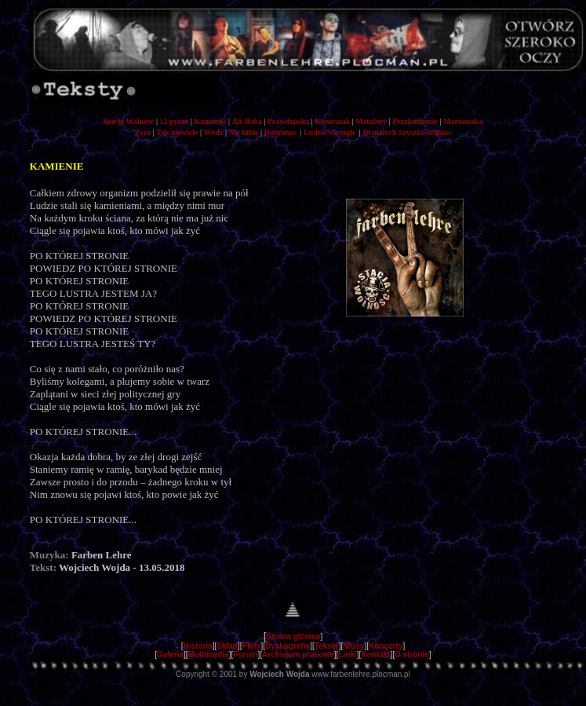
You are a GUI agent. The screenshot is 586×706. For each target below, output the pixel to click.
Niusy (353, 646)
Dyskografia (287, 646)
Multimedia (208, 654)
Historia (198, 646)
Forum (245, 654)
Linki (347, 654)
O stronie (412, 654)
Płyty (251, 646)
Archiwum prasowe (298, 654)
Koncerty (385, 646)
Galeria (170, 654)
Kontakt (375, 654)
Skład (227, 646)
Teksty (327, 646)
